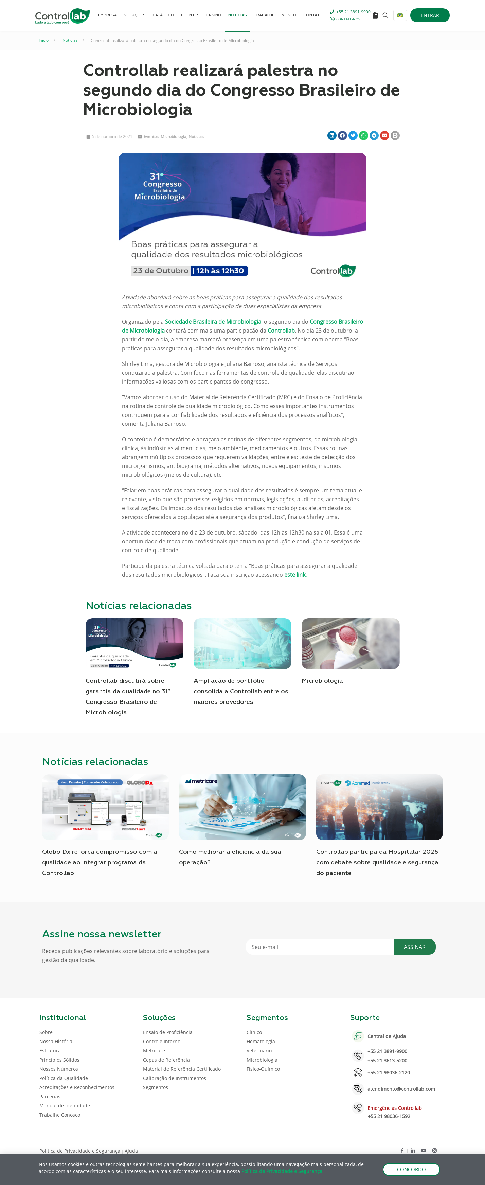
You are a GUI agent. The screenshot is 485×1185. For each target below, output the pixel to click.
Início (44, 40)
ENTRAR (430, 15)
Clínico (254, 1032)
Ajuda (131, 1151)
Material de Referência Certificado (182, 1069)
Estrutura (50, 1050)
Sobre (46, 1032)
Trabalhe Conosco (59, 1115)
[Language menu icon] (400, 15)
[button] (332, 135)
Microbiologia (173, 136)
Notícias (70, 40)
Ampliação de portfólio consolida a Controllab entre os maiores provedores (241, 691)
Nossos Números (58, 1069)
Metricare (154, 1050)
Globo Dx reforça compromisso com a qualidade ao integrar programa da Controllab (99, 862)
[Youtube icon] (423, 1150)
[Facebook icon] (402, 1150)
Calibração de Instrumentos (174, 1078)
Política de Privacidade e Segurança (79, 1151)
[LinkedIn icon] (413, 1150)
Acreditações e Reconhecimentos (76, 1087)
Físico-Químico (263, 1069)
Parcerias (49, 1096)
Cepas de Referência (166, 1059)
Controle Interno (161, 1041)
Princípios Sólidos (59, 1059)
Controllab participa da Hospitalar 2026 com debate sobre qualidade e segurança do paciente (377, 862)
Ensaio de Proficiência (168, 1032)
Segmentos (155, 1087)
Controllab (281, 330)
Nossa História (55, 1041)
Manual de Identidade (64, 1105)
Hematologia (261, 1041)
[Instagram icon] (434, 1150)
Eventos (151, 136)
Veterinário (259, 1050)
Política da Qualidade (63, 1078)
